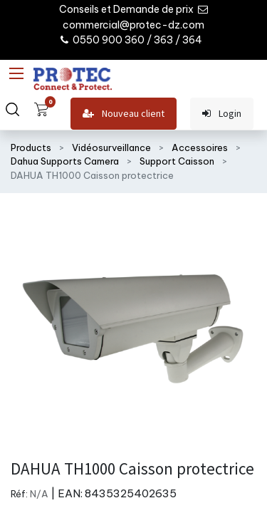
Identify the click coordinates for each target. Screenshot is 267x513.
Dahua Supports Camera (65, 161)
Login (221, 113)
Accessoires (200, 147)
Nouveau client (123, 113)
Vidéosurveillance (111, 147)
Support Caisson (177, 161)
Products (31, 147)
